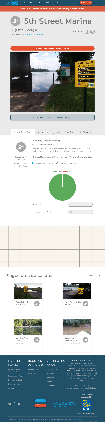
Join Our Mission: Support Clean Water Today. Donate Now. (52, 8)
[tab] (23, 132)
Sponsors (51, 378)
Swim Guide (52, 369)
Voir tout (94, 275)
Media (49, 382)
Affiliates (50, 373)
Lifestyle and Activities (17, 376)
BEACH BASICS (29, 3)
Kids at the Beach (15, 384)
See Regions (33, 369)
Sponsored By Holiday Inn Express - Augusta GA (52, 117)
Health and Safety (15, 380)
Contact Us (51, 386)
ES (99, 3)
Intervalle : (37, 204)
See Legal (78, 419)
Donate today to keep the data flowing (52, 48)
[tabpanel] (52, 177)
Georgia (31, 30)
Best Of (11, 388)
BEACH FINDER (44, 3)
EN (95, 3)
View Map (32, 373)
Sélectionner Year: (42, 212)
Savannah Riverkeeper (33, 34)
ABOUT (56, 3)
